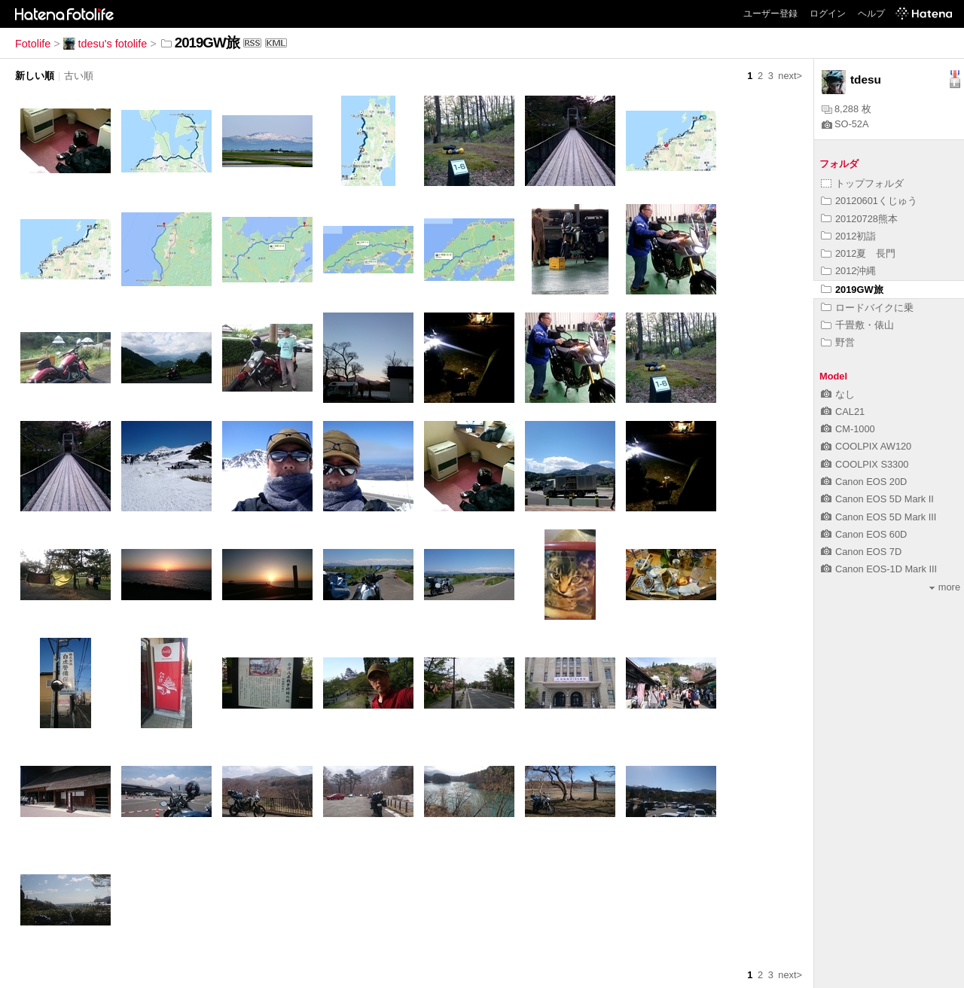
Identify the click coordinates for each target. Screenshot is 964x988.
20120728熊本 (859, 218)
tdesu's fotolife (105, 44)
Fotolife (32, 44)
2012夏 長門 (858, 253)
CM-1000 (848, 429)
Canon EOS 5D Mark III (878, 517)
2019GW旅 (852, 289)
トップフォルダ (862, 183)
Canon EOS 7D (861, 551)
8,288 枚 (846, 108)
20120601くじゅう (869, 200)
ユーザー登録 (770, 13)
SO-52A (845, 124)
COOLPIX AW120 (866, 446)
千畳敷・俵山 (857, 325)
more (944, 587)
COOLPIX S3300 (864, 464)
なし (838, 394)
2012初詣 (848, 236)
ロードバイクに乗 (867, 307)
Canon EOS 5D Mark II (877, 499)
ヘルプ (871, 13)
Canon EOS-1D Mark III (879, 569)
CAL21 (843, 411)
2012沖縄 (848, 270)
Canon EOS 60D (864, 534)
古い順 (78, 75)
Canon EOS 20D (864, 481)
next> (790, 75)
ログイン (828, 13)
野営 (838, 342)
